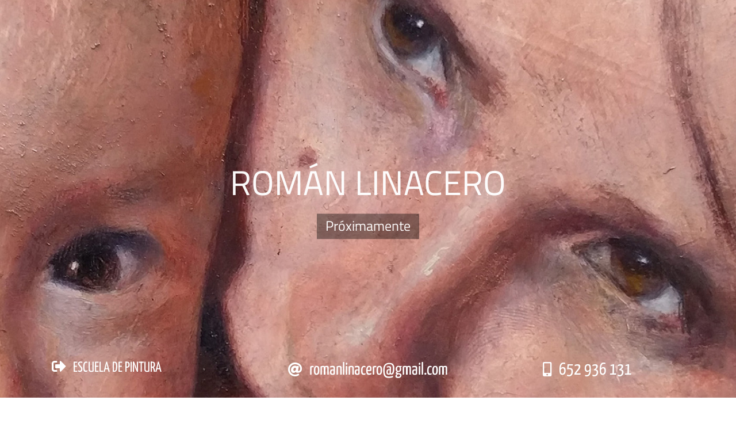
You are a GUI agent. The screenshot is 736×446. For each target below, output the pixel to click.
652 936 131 (595, 370)
